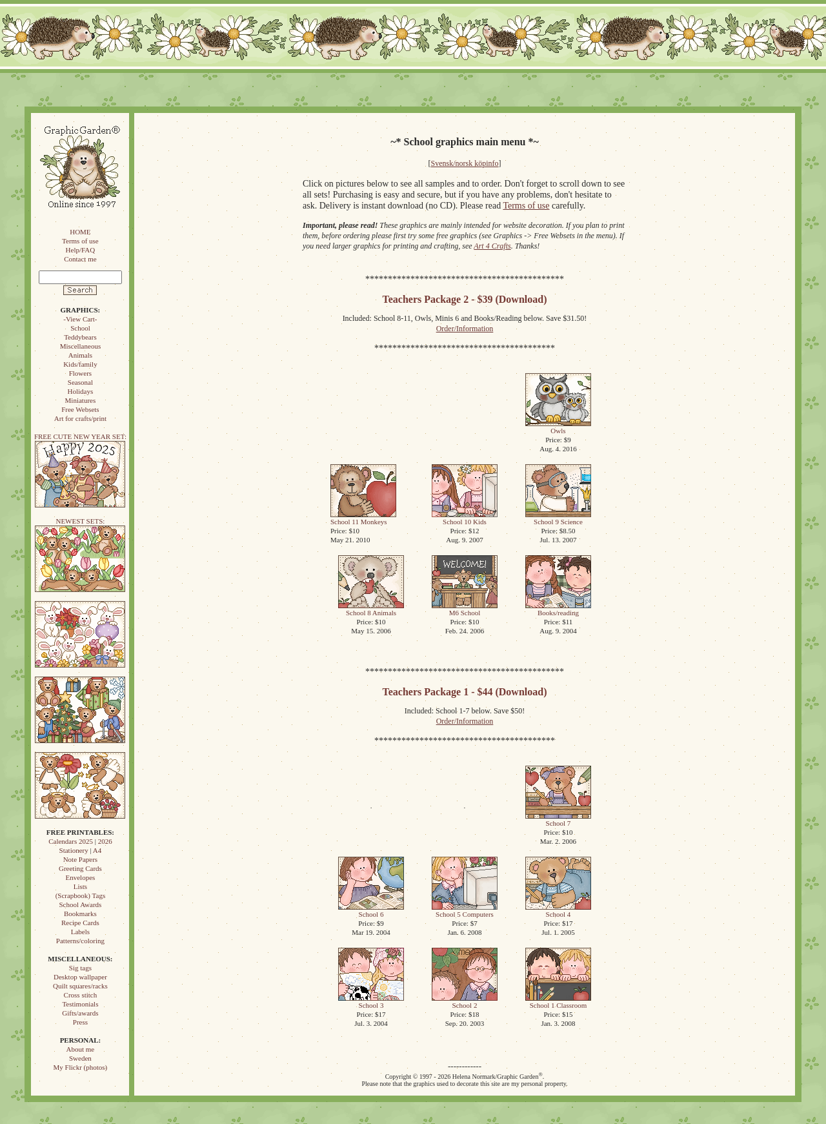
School (80, 328)
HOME (80, 232)
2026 (105, 841)
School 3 (371, 1001)
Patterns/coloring (80, 941)
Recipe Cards (80, 922)
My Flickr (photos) (81, 1067)
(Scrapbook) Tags (80, 895)
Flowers (80, 373)
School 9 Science (558, 518)
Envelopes (80, 877)
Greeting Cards (80, 868)
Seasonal (80, 382)
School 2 (465, 1001)
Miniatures (80, 400)
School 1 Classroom (558, 1001)
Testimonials (80, 1004)
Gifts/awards (80, 1013)
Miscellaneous (80, 346)
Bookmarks (80, 913)
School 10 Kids (465, 518)
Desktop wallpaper (80, 977)
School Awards (80, 904)
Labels (80, 931)
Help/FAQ (81, 250)
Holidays (81, 391)
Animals (80, 355)
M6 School (465, 609)
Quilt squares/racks (80, 986)
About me (80, 1049)
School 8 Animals (371, 609)
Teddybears (80, 337)
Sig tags (80, 968)
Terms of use (80, 241)
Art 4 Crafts (492, 245)
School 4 (558, 910)
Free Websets (80, 409)
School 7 (558, 819)
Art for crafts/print (80, 418)
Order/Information (465, 328)
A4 (97, 850)
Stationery (73, 850)
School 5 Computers (465, 910)
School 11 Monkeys (363, 518)
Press (80, 1022)
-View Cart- (80, 319)
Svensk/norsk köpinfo (465, 163)
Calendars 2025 (70, 841)
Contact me (80, 259)
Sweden (80, 1058)
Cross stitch (80, 995)
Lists (80, 886)
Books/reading (558, 609)
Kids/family (80, 364)
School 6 (371, 910)
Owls (558, 427)
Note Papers (80, 859)
